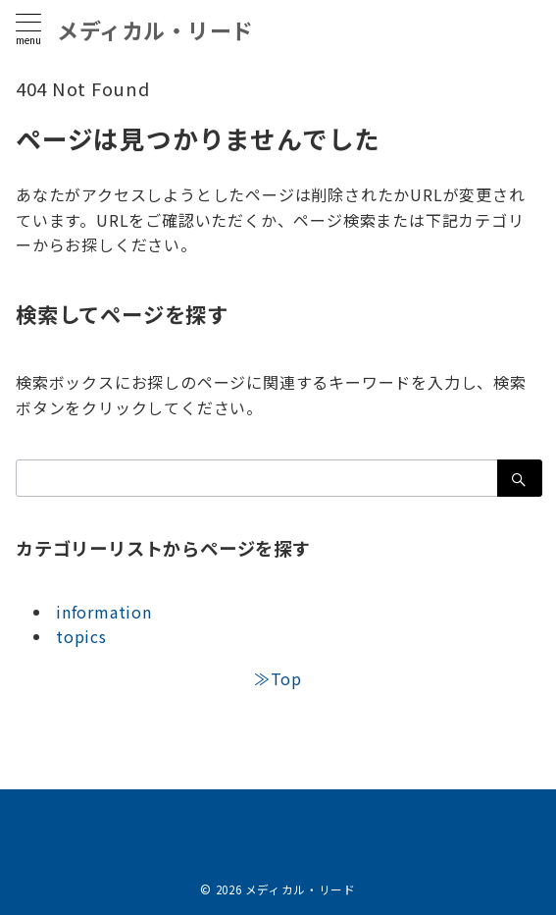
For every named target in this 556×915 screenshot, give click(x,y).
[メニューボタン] (28, 29)
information (104, 611)
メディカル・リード (155, 29)
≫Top (278, 678)
